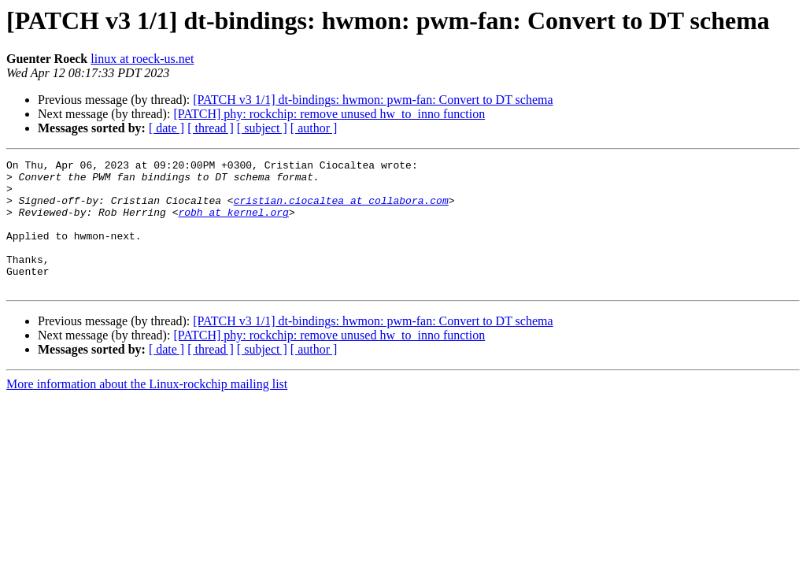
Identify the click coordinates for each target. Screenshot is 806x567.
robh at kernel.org (233, 224)
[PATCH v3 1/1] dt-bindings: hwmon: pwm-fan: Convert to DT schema (373, 99)
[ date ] (166, 128)
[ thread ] (210, 128)
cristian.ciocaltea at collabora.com (341, 209)
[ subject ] (262, 128)
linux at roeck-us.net (142, 58)
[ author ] (314, 128)
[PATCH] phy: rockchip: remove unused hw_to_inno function (329, 113)
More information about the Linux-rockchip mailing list (146, 410)
